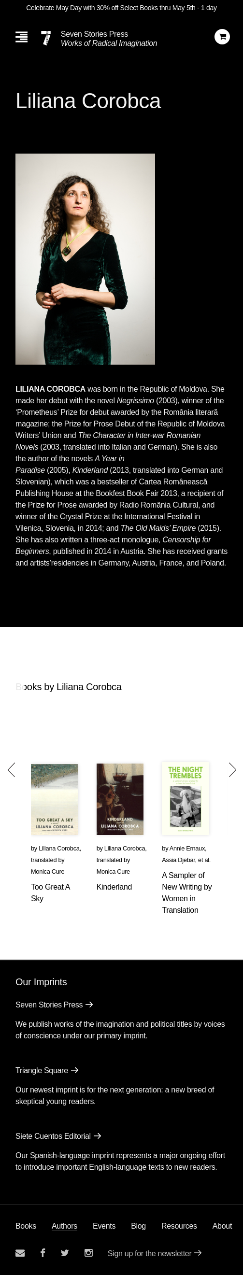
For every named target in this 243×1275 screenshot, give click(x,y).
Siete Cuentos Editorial (53, 1136)
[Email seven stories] (20, 1253)
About (222, 1226)
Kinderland (114, 887)
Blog (138, 1226)
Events (104, 1226)
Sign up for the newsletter (150, 1253)
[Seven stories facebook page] (42, 1253)
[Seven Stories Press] (46, 38)
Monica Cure (47, 871)
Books (25, 1226)
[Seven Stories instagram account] (88, 1253)
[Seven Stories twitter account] (64, 1253)
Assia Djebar (178, 860)
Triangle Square (41, 1070)
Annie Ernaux (187, 848)
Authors (64, 1226)
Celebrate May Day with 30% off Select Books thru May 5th (110, 8)
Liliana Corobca (59, 848)
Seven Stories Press (94, 34)
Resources (179, 1226)
